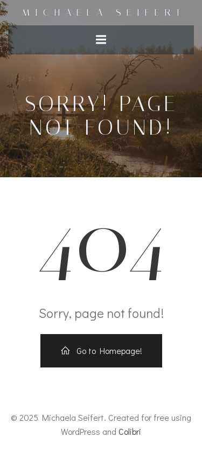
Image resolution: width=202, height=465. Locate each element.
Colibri (130, 431)
